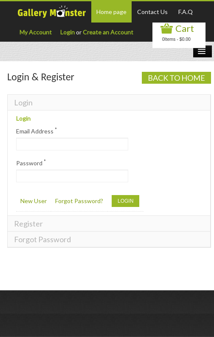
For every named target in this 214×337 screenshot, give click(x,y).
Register (28, 223)
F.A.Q (185, 11)
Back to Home (176, 77)
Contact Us (152, 11)
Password (31, 163)
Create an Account (108, 32)
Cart (184, 28)
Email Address (36, 131)
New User (33, 200)
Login (67, 32)
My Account (36, 32)
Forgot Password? (79, 200)
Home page (111, 11)
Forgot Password (42, 239)
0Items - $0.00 (176, 39)
